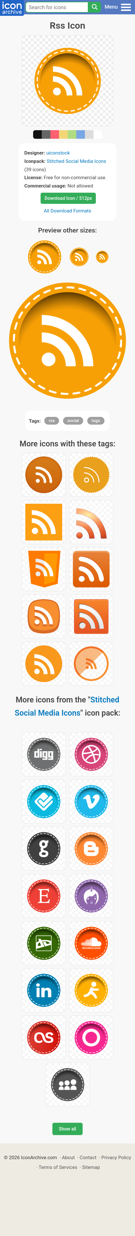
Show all (67, 1129)
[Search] (94, 7)
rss (52, 420)
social (73, 420)
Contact (88, 1157)
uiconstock (58, 153)
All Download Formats (67, 211)
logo (96, 420)
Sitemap (91, 1167)
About (68, 1157)
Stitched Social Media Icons (76, 161)
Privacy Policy (116, 1157)
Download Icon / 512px (68, 198)
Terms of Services (58, 1167)
